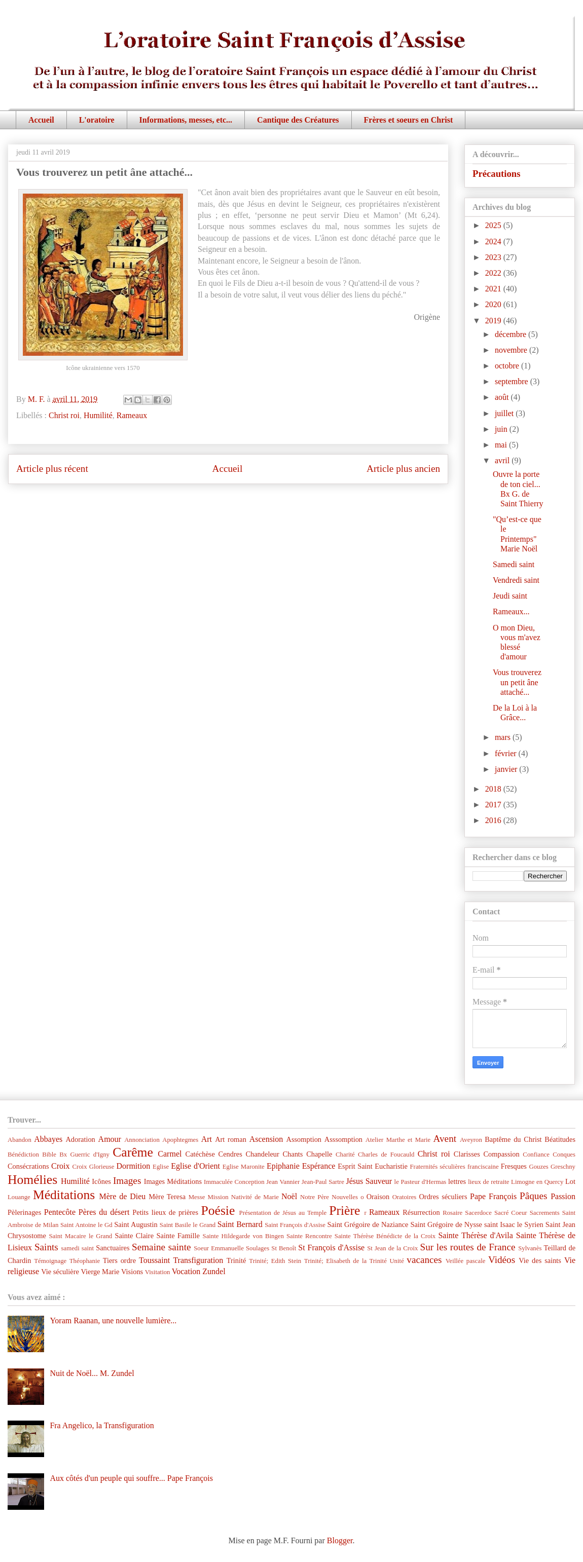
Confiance (536, 1154)
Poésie (218, 1210)
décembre (511, 334)
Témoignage (50, 1261)
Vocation (186, 1271)
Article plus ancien (403, 468)
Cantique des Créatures (298, 120)
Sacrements (545, 1212)
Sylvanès (529, 1248)
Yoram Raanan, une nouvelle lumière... (113, 1320)
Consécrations (28, 1166)
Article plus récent (52, 468)
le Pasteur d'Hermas (420, 1181)
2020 (494, 304)
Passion (563, 1196)
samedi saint (77, 1248)
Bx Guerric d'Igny (84, 1154)
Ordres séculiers (443, 1197)
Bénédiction (23, 1154)
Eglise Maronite (244, 1166)
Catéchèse (200, 1154)
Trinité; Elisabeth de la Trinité (345, 1261)
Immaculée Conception (234, 1181)
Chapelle (319, 1154)
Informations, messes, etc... (186, 120)
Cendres (230, 1154)
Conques (564, 1154)
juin (502, 429)
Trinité (236, 1260)
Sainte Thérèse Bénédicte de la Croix (385, 1236)
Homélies (32, 1179)
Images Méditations (173, 1181)
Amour (109, 1139)
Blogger (340, 1540)
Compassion (501, 1154)
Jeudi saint (510, 595)
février (507, 753)
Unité (396, 1261)
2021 (494, 288)
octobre (508, 365)
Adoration (80, 1139)
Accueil (41, 120)
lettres (457, 1181)
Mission (217, 1197)
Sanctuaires (112, 1248)
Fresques (514, 1166)
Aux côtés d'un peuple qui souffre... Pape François (131, 1478)
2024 (494, 241)
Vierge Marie (100, 1272)
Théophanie (84, 1261)
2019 (494, 320)
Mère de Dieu (122, 1196)
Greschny (563, 1166)
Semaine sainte (161, 1247)
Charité (345, 1154)
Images (127, 1180)
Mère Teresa (167, 1197)
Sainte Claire (134, 1236)
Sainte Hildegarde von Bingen (243, 1236)
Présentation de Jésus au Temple (283, 1212)
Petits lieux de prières (165, 1212)
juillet (505, 413)
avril (503, 460)
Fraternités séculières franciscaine (454, 1166)
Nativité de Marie (255, 1197)
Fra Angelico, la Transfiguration (102, 1425)
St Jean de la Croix (392, 1248)
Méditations (64, 1194)
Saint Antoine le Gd (86, 1225)
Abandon (19, 1139)
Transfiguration (198, 1260)
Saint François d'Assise (295, 1225)
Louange (19, 1197)
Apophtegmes (180, 1139)
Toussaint (154, 1260)
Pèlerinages (24, 1212)
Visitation (157, 1272)
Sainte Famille (178, 1236)
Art (206, 1139)
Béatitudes (559, 1139)
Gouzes (538, 1166)
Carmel (169, 1153)
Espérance (319, 1166)
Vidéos (501, 1259)
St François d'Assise (331, 1247)
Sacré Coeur (510, 1212)
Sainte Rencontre (309, 1236)
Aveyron (471, 1139)
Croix (60, 1166)
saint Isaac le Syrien (513, 1224)
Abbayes (48, 1139)
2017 (494, 804)
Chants (292, 1154)
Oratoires (404, 1197)
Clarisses (467, 1154)
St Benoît (283, 1248)
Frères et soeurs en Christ (408, 120)
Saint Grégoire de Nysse (446, 1224)
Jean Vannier (283, 1181)
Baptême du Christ (513, 1139)
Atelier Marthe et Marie (398, 1139)
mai (502, 444)
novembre (512, 350)
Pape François (493, 1196)
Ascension (266, 1139)
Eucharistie (391, 1166)
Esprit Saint (355, 1166)
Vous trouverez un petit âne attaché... (517, 682)
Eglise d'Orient (195, 1166)
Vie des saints (540, 1260)
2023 (494, 257)
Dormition (134, 1166)
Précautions (496, 173)
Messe (197, 1197)
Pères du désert (104, 1212)
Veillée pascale (466, 1261)
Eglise (161, 1166)
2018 (494, 789)
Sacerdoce (478, 1212)
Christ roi (64, 415)
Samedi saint (513, 564)
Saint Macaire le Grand (80, 1236)
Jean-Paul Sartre (323, 1181)
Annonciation (142, 1139)
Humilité (98, 415)
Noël (289, 1196)
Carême (133, 1152)
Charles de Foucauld (386, 1154)
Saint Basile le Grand (187, 1225)
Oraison (378, 1197)
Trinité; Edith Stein (275, 1261)
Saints (46, 1247)
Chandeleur (262, 1154)
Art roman (230, 1139)
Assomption (304, 1139)
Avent (444, 1138)
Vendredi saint (516, 580)
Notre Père (314, 1197)
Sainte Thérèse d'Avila (475, 1235)
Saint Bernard (240, 1224)
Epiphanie (283, 1166)
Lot (570, 1181)
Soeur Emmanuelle (219, 1248)
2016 (494, 820)
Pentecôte (60, 1212)
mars (504, 737)
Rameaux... (511, 611)
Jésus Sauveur (369, 1181)
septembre (512, 381)
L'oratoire (97, 120)
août (503, 397)
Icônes (101, 1181)
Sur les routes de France (468, 1247)
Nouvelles (345, 1197)
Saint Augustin (136, 1224)
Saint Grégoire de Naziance (368, 1224)
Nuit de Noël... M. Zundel (92, 1373)
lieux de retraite (488, 1181)
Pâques (533, 1196)
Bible (49, 1154)
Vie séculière (60, 1272)
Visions (132, 1272)
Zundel (213, 1271)
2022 (494, 273)
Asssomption (343, 1139)
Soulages (257, 1248)
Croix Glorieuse (93, 1166)
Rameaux (132, 415)
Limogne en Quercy (537, 1181)
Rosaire (452, 1212)
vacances (424, 1259)
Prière (344, 1210)
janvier (507, 769)
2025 (494, 225)
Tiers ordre (119, 1260)
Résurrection (421, 1212)
